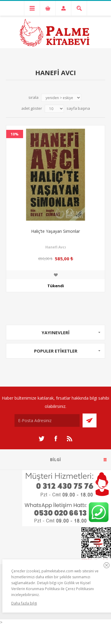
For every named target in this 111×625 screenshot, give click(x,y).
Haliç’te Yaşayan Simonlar (55, 231)
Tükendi (55, 285)
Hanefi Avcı (55, 247)
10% (15, 134)
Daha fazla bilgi (24, 603)
